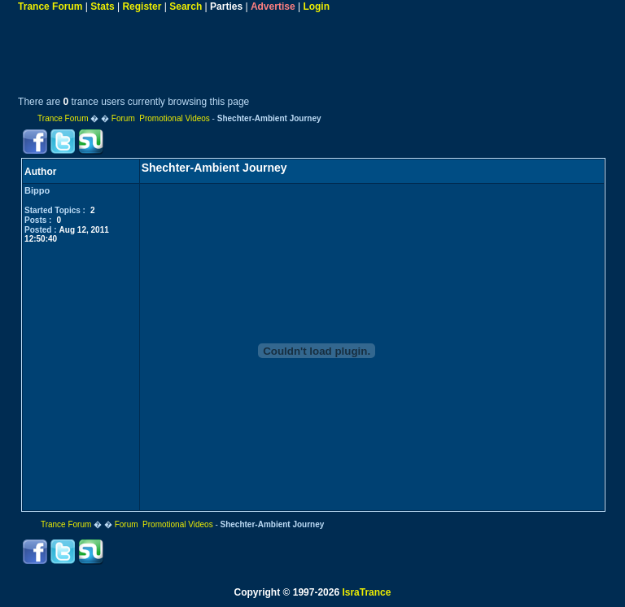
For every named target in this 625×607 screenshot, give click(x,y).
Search (185, 6)
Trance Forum (50, 6)
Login (316, 6)
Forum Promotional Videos (160, 118)
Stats (102, 6)
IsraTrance (366, 592)
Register (141, 6)
